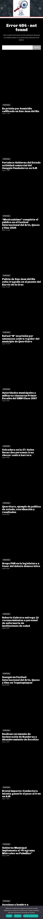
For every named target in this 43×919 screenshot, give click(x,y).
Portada (6, 105)
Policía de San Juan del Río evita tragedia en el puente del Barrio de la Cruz (21, 282)
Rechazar (18, 916)
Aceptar (9, 916)
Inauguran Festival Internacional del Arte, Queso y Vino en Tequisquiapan (21, 680)
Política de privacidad (30, 916)
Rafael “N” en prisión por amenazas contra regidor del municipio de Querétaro (20, 338)
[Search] (37, 47)
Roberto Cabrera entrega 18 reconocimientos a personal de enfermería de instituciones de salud (20, 621)
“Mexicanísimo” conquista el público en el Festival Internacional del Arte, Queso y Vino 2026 (21, 223)
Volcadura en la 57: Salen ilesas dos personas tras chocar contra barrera (18, 452)
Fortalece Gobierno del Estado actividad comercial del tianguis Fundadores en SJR (21, 165)
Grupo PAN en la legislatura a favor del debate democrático (21, 565)
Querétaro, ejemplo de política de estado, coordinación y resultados (21, 509)
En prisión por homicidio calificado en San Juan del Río (20, 110)
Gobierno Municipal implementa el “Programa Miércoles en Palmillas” (18, 850)
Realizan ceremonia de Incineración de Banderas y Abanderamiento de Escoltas (20, 736)
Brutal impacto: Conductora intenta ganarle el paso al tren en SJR (21, 793)
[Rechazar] (40, 912)
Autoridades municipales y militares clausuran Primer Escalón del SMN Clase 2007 (19, 395)
